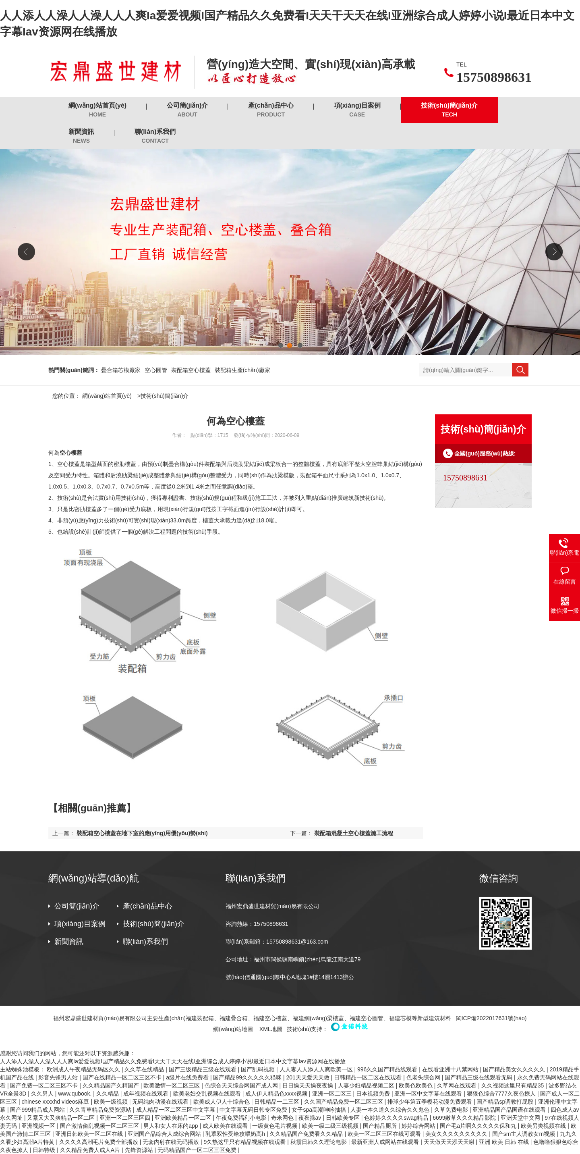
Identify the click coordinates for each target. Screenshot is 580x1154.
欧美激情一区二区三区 (172, 1085)
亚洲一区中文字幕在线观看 (429, 1093)
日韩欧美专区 (343, 1117)
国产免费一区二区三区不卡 (44, 1085)
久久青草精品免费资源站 (101, 1109)
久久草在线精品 (145, 1069)
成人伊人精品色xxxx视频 (277, 1093)
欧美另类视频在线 (544, 1126)
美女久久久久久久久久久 (457, 1134)
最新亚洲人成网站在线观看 (385, 1142)
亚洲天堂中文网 (521, 1117)
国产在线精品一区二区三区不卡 (123, 1077)
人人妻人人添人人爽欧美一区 (317, 1069)
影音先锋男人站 (58, 1077)
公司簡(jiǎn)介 (187, 110)
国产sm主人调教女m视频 (524, 1134)
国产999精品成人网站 (38, 1109)
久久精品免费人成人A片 (91, 1150)
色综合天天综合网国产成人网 (242, 1085)
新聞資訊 (81, 136)
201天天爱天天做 (308, 1077)
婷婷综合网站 (419, 1126)
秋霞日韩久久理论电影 (319, 1142)
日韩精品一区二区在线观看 (368, 1077)
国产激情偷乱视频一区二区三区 (100, 1126)
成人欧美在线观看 (226, 1126)
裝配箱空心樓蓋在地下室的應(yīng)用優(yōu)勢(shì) (142, 833)
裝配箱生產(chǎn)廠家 (242, 370)
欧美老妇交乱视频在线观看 (207, 1093)
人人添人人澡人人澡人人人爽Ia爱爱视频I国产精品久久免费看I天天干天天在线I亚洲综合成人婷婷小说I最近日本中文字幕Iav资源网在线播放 (173, 1061)
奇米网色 (283, 1117)
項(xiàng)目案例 (357, 110)
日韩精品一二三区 (277, 1101)
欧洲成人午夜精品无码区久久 (84, 1069)
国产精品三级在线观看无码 (479, 1077)
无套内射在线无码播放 (172, 1142)
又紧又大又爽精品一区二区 (61, 1117)
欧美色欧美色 (416, 1085)
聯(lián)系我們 (155, 136)
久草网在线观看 (457, 1085)
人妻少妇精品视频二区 (367, 1085)
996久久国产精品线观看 (388, 1069)
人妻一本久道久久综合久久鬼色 (390, 1109)
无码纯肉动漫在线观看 (161, 1101)
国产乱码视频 (258, 1069)
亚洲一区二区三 (332, 1093)
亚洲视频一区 (39, 1126)
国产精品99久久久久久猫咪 (248, 1077)
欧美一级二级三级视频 (331, 1126)
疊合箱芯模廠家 (121, 370)
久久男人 (43, 1093)
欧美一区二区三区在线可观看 (385, 1134)
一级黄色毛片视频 (275, 1126)
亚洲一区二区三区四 (125, 1117)
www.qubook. (75, 1093)
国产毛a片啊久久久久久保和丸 (479, 1126)
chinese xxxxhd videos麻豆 (56, 1101)
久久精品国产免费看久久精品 (306, 1134)
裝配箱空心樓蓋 (191, 370)
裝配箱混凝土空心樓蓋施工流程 (353, 833)
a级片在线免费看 (188, 1077)
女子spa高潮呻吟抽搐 (319, 1109)
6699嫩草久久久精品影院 (465, 1117)
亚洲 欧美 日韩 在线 (504, 1142)
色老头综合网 (424, 1077)
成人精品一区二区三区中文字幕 (176, 1109)
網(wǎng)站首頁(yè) (97, 110)
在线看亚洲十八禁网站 (451, 1069)
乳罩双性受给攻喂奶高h (236, 1134)
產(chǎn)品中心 (270, 110)
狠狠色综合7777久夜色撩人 (502, 1093)
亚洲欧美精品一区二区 (184, 1117)
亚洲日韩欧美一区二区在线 (89, 1134)
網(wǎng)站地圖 (233, 1029)
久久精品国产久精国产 (112, 1085)
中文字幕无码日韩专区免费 (254, 1109)
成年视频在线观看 (146, 1093)
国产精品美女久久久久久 (515, 1069)
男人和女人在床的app (171, 1126)
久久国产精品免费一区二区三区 (344, 1101)
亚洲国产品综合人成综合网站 (165, 1134)
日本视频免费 (374, 1093)
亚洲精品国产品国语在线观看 (509, 1109)
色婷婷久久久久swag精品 (397, 1117)
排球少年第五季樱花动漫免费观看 (430, 1101)
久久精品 (108, 1093)
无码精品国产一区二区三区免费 (197, 1150)
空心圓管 (156, 370)
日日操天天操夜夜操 (308, 1085)
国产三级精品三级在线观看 (203, 1069)
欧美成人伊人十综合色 (222, 1101)
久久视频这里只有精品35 (513, 1085)
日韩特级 (45, 1150)
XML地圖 (270, 1029)
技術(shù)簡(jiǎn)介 (449, 110)
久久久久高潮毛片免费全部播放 (99, 1142)
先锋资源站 (140, 1150)
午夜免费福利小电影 (242, 1117)
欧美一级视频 (111, 1101)
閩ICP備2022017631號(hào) (491, 1018)
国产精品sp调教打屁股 (505, 1101)
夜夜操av (310, 1117)
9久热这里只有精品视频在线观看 (246, 1142)
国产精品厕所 (380, 1126)
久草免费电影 (452, 1109)
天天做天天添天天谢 (450, 1142)
